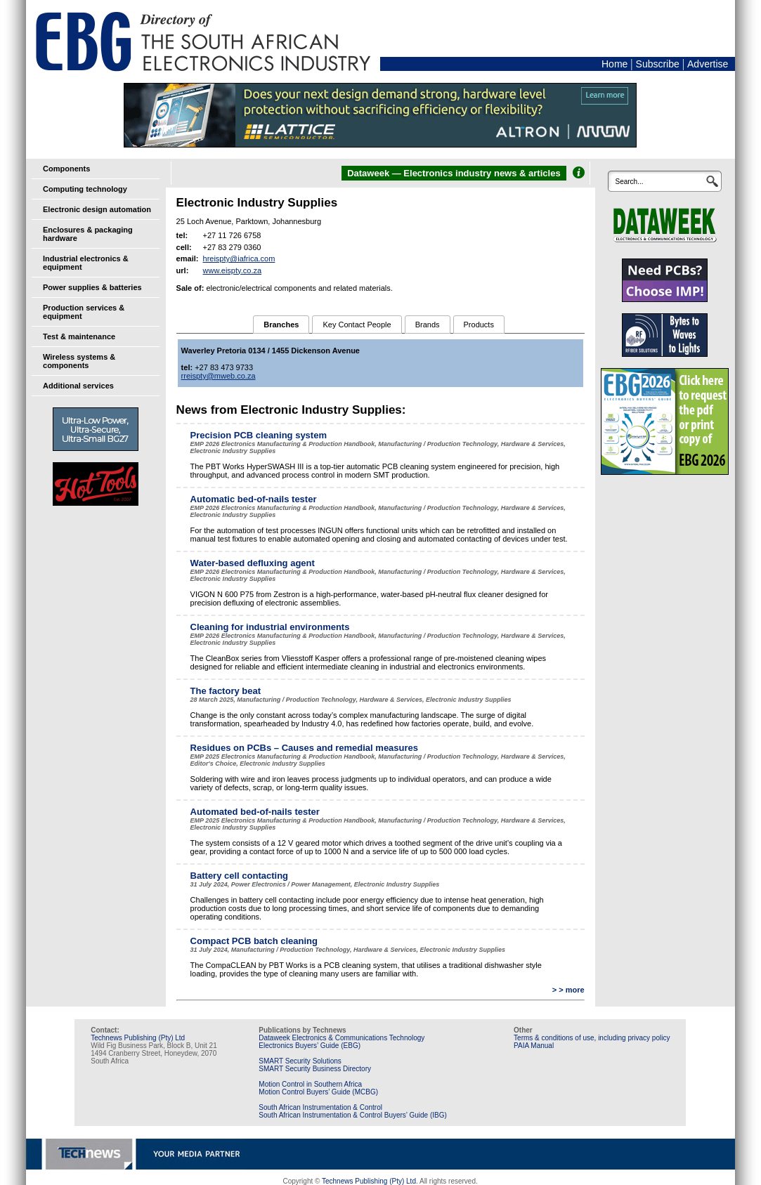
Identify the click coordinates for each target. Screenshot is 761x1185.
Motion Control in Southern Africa (310, 1084)
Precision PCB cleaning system (258, 435)
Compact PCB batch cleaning (254, 941)
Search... (629, 181)
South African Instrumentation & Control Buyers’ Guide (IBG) (353, 1115)
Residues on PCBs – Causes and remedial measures (304, 747)
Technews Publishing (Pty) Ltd (138, 1038)
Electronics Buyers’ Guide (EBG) (309, 1045)
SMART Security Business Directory (315, 1069)
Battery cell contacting (239, 875)
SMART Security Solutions (300, 1061)
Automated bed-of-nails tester (255, 811)
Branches (281, 324)
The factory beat (225, 691)
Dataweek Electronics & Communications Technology (341, 1038)
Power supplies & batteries (92, 287)
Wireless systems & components (79, 361)
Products (479, 324)
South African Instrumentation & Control (320, 1107)
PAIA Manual (534, 1045)
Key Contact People (357, 324)
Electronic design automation (97, 209)
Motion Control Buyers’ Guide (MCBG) (318, 1092)
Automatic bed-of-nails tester (253, 499)
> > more (568, 990)
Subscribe (657, 64)
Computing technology (85, 189)
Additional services (78, 385)
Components (66, 168)
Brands (427, 324)
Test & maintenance (79, 336)
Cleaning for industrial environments (270, 627)
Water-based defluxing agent (252, 563)
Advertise (707, 64)
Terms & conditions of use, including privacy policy (592, 1038)
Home (614, 64)
